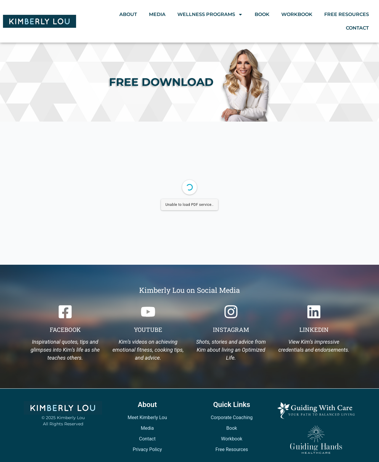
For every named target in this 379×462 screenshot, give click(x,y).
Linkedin (314, 329)
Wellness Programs (210, 14)
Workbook (296, 14)
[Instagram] (231, 311)
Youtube (148, 329)
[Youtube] (148, 311)
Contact (357, 28)
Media (157, 14)
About (128, 14)
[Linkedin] (313, 311)
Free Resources (346, 14)
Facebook (65, 329)
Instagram (231, 329)
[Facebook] (65, 311)
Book (262, 14)
